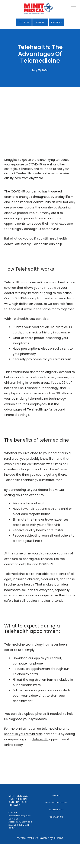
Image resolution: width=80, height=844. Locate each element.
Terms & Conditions (56, 802)
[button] (73, 7)
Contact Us (56, 817)
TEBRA (58, 838)
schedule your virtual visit (23, 734)
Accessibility (56, 809)
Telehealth (40, 739)
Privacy (56, 795)
